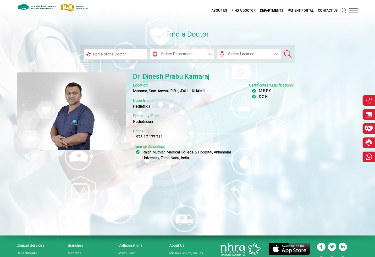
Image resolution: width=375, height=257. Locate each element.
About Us (177, 245)
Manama (74, 253)
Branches (75, 245)
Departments (27, 253)
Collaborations (130, 245)
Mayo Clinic (126, 253)
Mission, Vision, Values (186, 253)
